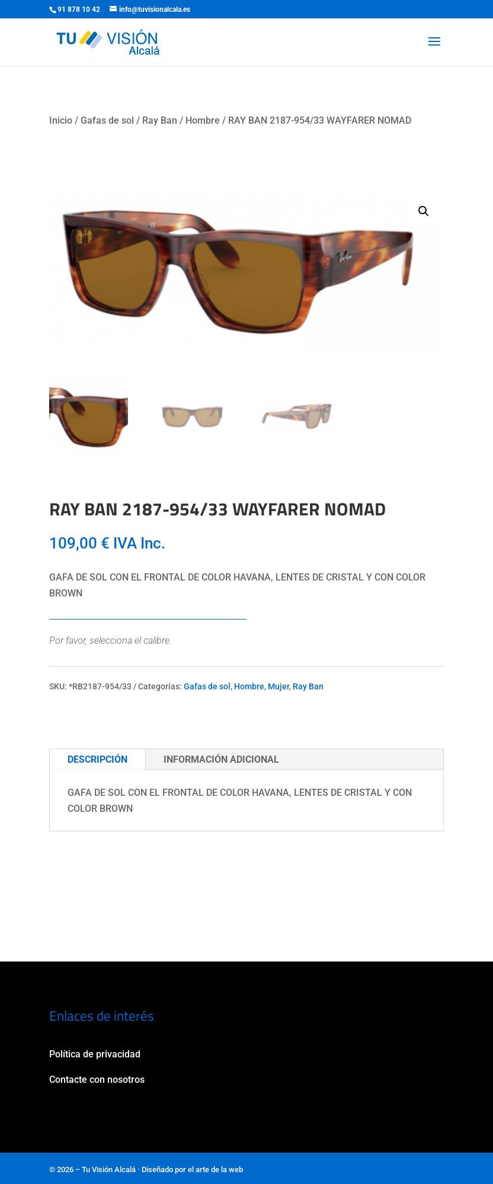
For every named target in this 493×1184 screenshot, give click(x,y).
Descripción (97, 759)
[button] (423, 211)
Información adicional (221, 759)
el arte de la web (215, 1169)
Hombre (202, 120)
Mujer (278, 686)
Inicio (60, 120)
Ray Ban (159, 120)
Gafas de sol (107, 120)
